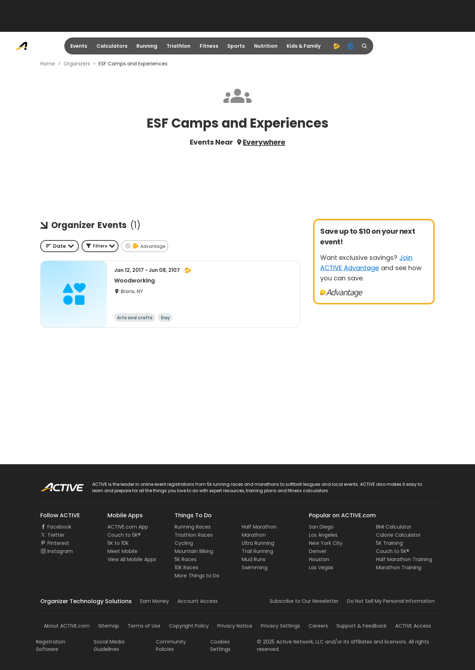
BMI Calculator (393, 526)
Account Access (197, 601)
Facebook (59, 526)
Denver (318, 551)
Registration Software (50, 645)
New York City (325, 543)
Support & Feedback (361, 625)
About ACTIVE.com (67, 625)
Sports (236, 45)
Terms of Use (144, 625)
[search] (364, 46)
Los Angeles (323, 534)
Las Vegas (321, 567)
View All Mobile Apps (131, 559)
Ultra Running (258, 543)
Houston (319, 559)
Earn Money (154, 601)
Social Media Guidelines (109, 645)
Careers (318, 625)
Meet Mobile (122, 551)
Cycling (184, 543)
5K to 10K (118, 543)
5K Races (186, 559)
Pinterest (58, 543)
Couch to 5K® (124, 534)
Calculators (112, 45)
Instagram (60, 551)
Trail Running (257, 551)
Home (47, 63)
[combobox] (59, 246)
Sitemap (108, 625)
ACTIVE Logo (55, 484)
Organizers (77, 63)
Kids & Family (304, 45)
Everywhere (264, 142)
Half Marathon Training (404, 559)
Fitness (209, 45)
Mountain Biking (194, 551)
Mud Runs (253, 559)
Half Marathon (259, 526)
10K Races (186, 567)
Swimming (255, 567)
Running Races (193, 526)
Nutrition (265, 45)
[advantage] (336, 46)
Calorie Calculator (398, 534)
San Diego (321, 526)
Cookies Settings (220, 645)
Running (146, 45)
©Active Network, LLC (290, 641)
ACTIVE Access (413, 625)
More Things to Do (197, 575)
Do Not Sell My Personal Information (391, 601)
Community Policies (171, 645)
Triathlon (178, 45)
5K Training (389, 543)
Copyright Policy (189, 625)
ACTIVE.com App (127, 526)
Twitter (56, 534)
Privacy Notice (234, 625)
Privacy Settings (280, 625)
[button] (100, 246)
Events (78, 45)
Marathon (254, 534)
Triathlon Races (194, 534)
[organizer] (350, 46)
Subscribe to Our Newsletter (304, 601)
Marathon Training (398, 567)
